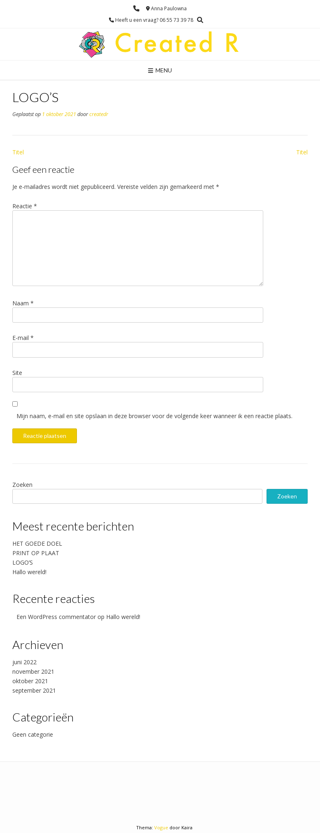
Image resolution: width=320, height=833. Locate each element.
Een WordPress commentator (56, 617)
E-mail (23, 338)
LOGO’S (22, 562)
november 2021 (33, 671)
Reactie (24, 206)
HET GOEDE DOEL (37, 543)
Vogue (161, 827)
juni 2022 (24, 662)
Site (17, 373)
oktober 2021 (30, 681)
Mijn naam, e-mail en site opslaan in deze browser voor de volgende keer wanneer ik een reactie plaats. (154, 416)
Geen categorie (32, 734)
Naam (23, 303)
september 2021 (34, 690)
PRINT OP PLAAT (35, 553)
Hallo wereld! (29, 572)
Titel (18, 152)
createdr (98, 114)
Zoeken (22, 485)
